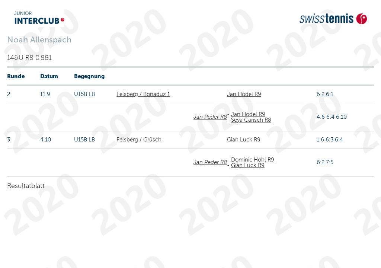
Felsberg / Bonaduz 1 (143, 94)
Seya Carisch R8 (251, 120)
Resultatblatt (26, 185)
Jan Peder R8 (210, 117)
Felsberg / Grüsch (138, 140)
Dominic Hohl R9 (252, 160)
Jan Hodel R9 (244, 94)
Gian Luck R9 (243, 140)
